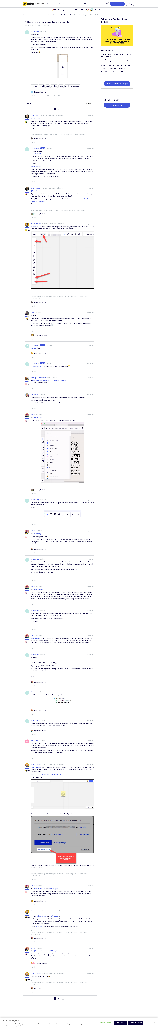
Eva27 (33, 312)
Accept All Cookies (136, 1023)
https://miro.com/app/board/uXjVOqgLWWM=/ (46, 774)
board (42, 86)
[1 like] (38, 92)
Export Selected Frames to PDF (112, 72)
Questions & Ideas (50, 15)
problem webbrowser (72, 86)
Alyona (33, 414)
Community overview (35, 15)
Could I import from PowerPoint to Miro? (115, 65)
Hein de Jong (35, 500)
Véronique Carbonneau (38, 378)
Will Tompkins (35, 740)
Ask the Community (65, 15)
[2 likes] (39, 214)
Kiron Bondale (35, 116)
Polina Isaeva (35, 31)
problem (54, 86)
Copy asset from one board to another (115, 69)
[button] (117, 4)
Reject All (120, 1023)
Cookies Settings (105, 1023)
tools (61, 86)
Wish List (87, 4)
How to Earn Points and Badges (117, 84)
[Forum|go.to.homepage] (33, 4)
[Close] (155, 1022)
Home (25, 15)
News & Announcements (67, 4)
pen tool (34, 86)
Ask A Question (117, 105)
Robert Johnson (36, 224)
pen (47, 86)
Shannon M (34, 394)
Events (79, 4)
